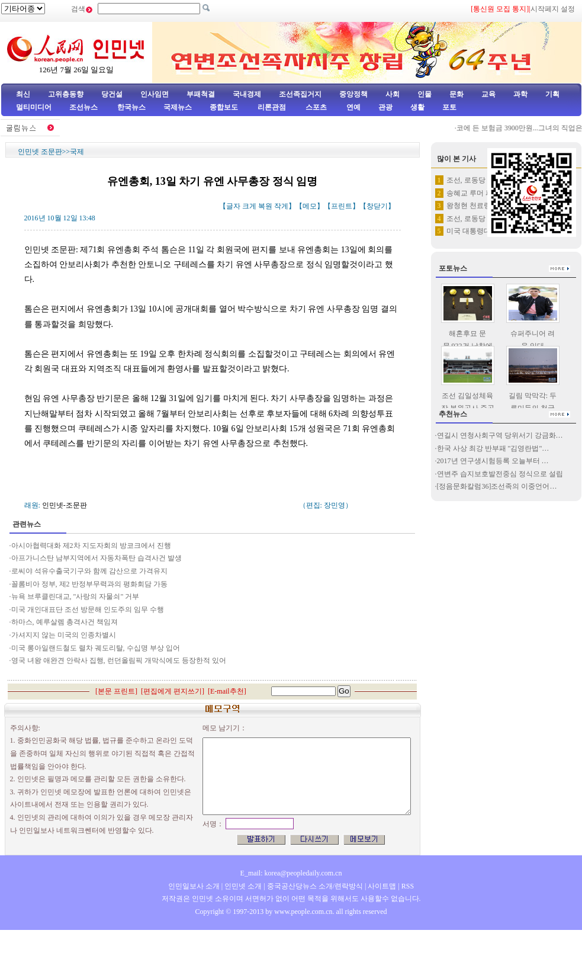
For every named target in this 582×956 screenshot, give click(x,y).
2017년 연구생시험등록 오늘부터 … (493, 461)
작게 (281, 206)
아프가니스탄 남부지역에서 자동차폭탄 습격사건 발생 (96, 558)
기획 (552, 94)
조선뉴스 (84, 107)
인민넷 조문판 (40, 151)
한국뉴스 (131, 107)
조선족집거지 (300, 94)
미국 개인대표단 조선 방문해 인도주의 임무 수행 (87, 609)
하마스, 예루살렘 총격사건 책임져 (64, 622)
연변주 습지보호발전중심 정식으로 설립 (500, 474)
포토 (449, 107)
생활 (417, 107)
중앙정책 (353, 94)
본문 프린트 (116, 691)
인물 (424, 94)
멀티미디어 (34, 107)
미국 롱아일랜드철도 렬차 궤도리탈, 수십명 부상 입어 (95, 648)
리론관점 (272, 107)
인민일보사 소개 (194, 886)
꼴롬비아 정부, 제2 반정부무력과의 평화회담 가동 (89, 584)
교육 (488, 94)
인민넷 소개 (242, 886)
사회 (392, 94)
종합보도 (224, 107)
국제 (77, 151)
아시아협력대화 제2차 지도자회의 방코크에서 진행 (91, 545)
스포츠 (315, 107)
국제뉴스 (177, 107)
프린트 (341, 206)
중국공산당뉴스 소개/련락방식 (315, 886)
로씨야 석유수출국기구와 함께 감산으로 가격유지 (89, 571)
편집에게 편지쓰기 (172, 691)
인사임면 (154, 94)
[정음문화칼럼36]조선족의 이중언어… (497, 486)
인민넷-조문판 (64, 505)
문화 (456, 94)
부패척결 (201, 94)
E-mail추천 (227, 691)
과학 (520, 94)
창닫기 (377, 206)
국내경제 (247, 94)
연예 (353, 107)
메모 (310, 206)
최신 (23, 94)
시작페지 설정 (552, 9)
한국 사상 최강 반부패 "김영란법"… (493, 448)
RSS (407, 886)
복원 (265, 206)
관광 (385, 107)
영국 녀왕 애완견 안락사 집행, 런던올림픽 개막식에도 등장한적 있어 (119, 660)
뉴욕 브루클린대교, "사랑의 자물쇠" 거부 (75, 596)
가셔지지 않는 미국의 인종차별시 (63, 635)
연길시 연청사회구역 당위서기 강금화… (500, 435)
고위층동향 (65, 94)
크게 (249, 206)
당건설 (112, 94)
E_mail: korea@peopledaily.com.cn (291, 873)
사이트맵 (382, 886)
